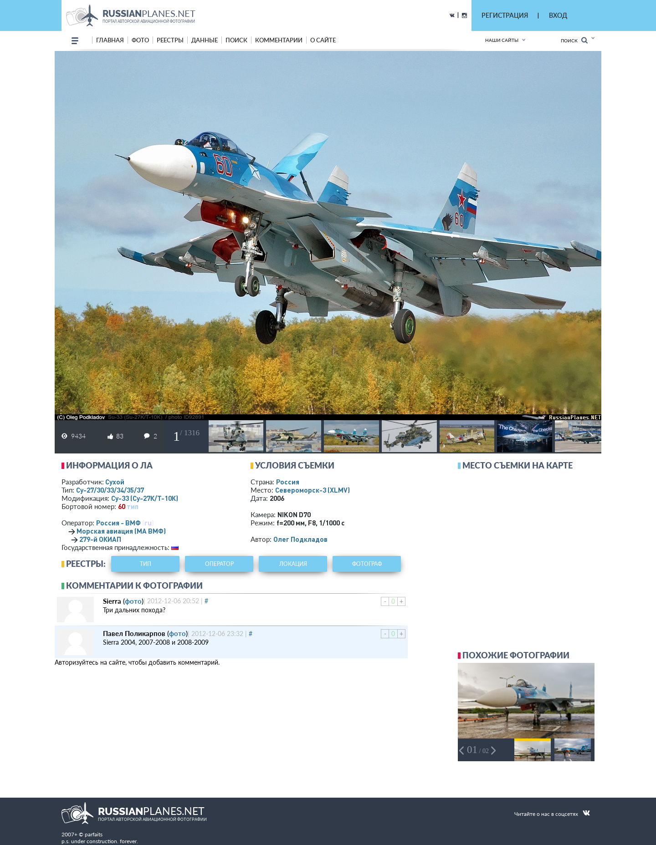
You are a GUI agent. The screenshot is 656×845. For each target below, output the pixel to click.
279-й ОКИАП (100, 539)
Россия (287, 482)
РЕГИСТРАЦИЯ (505, 15)
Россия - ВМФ (118, 523)
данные (204, 40)
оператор (219, 563)
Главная (110, 40)
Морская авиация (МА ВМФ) (121, 531)
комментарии (278, 40)
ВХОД (558, 15)
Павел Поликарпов (134, 633)
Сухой (114, 482)
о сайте (323, 40)
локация (293, 563)
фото (140, 40)
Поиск (574, 40)
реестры (170, 40)
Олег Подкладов (300, 539)
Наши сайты (501, 40)
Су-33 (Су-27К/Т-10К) (144, 498)
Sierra (112, 601)
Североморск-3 (312, 490)
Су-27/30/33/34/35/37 (110, 490)
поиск (236, 40)
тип (132, 506)
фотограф (367, 563)
